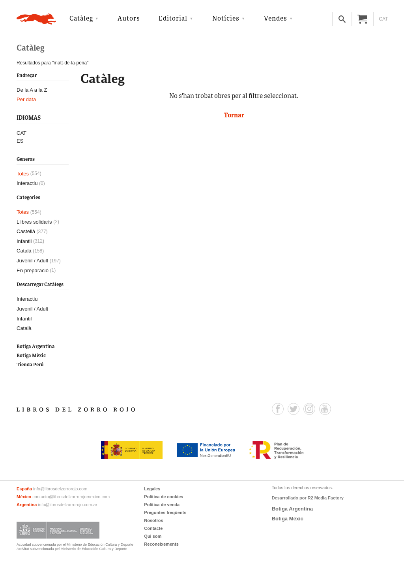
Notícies (225, 19)
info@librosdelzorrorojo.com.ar (67, 504)
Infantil (24, 241)
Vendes (275, 19)
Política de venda (162, 504)
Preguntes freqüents (165, 512)
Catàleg (81, 19)
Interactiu (27, 183)
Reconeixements (161, 544)
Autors (129, 19)
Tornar (234, 116)
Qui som (152, 536)
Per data (26, 99)
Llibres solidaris (34, 222)
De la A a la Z (32, 90)
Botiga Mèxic (31, 356)
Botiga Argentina (36, 347)
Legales (152, 488)
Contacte (153, 528)
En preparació (33, 270)
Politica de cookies (163, 496)
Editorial (173, 19)
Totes (23, 174)
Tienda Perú (30, 365)
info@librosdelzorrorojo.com (60, 488)
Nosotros (153, 520)
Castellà (26, 231)
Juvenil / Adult (32, 261)
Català (24, 251)
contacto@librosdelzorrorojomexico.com (71, 496)
